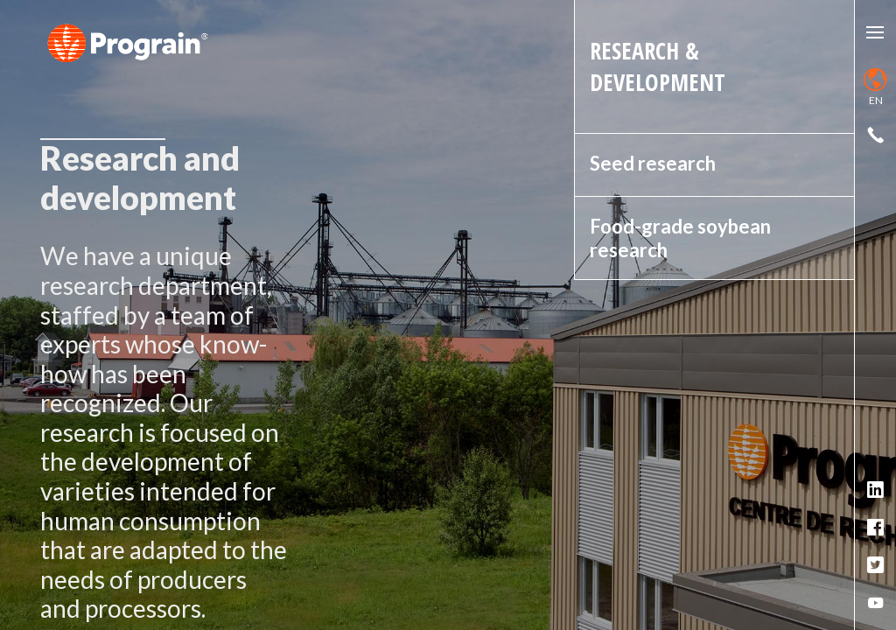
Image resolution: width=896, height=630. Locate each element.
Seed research (653, 163)
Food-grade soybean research (680, 238)
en (875, 87)
